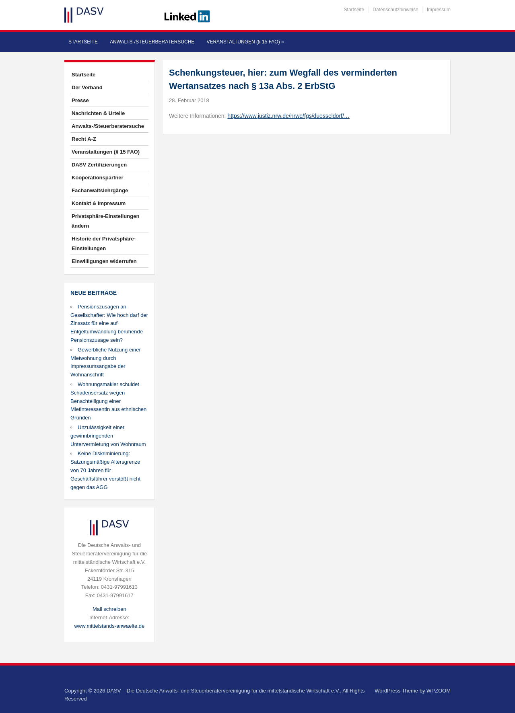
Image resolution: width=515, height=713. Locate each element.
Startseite (354, 9)
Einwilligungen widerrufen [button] (104, 261)
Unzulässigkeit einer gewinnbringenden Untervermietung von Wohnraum (108, 435)
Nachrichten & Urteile (98, 113)
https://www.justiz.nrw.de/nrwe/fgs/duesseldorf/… (288, 116)
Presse (80, 100)
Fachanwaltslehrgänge (100, 190)
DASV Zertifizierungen (99, 165)
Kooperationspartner (98, 178)
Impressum (439, 9)
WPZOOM (438, 691)
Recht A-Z (84, 139)
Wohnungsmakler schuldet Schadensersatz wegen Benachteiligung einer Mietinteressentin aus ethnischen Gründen (108, 401)
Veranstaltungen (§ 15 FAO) (245, 42)
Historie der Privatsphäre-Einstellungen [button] (104, 243)
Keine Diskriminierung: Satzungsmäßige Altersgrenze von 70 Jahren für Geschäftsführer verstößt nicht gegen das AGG (105, 470)
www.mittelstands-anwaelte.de (109, 626)
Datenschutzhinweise (395, 9)
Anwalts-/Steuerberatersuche (152, 42)
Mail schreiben (109, 609)
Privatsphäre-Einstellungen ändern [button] (105, 221)
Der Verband (87, 87)
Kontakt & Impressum (99, 203)
